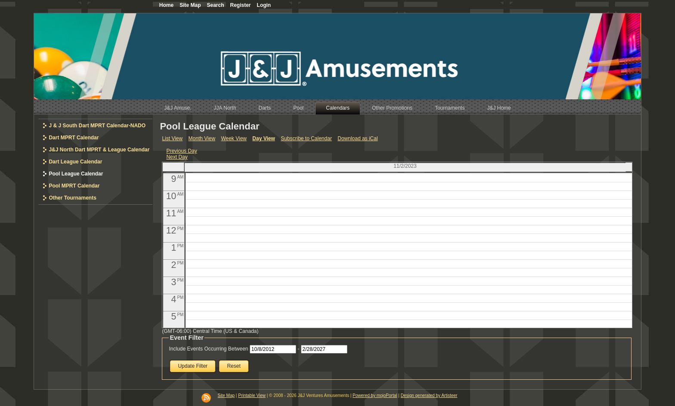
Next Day (176, 157)
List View (172, 138)
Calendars (338, 108)
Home (166, 5)
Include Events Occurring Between (208, 349)
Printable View (252, 395)
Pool (298, 108)
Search (215, 5)
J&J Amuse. (177, 108)
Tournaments (449, 108)
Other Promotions (392, 108)
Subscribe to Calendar (306, 138)
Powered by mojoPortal (375, 395)
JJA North (225, 108)
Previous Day (181, 151)
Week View (234, 138)
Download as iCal (358, 138)
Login (264, 5)
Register (240, 5)
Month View (202, 138)
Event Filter (186, 337)
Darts (265, 108)
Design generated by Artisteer (429, 395)
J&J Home (499, 108)
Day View (263, 138)
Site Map (226, 395)
